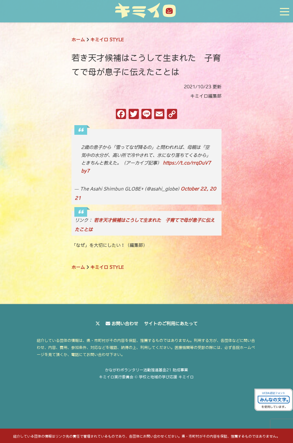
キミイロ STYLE (107, 39)
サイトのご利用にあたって (171, 323)
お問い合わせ (124, 323)
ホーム (78, 39)
